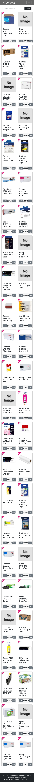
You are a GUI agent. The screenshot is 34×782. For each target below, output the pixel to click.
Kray (24, 777)
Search (28, 9)
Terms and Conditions (22, 779)
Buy (14, 41)
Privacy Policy (8, 779)
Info (5, 41)
